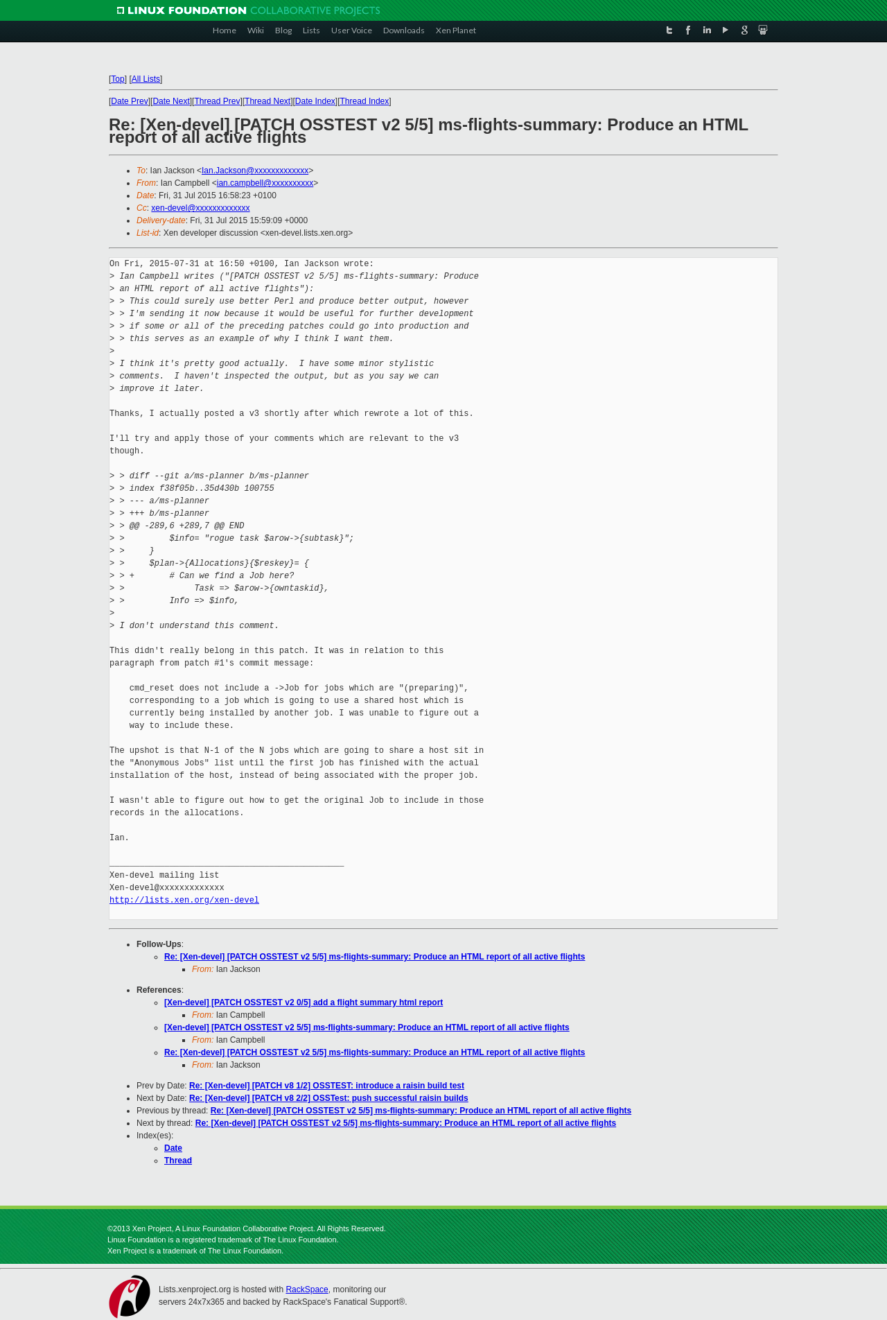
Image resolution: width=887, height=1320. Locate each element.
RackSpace (307, 1289)
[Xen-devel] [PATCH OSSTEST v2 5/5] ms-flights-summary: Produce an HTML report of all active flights (367, 1027)
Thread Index (364, 101)
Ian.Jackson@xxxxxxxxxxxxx (255, 170)
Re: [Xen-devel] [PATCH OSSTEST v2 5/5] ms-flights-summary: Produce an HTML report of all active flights (374, 957)
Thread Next (267, 101)
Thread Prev (217, 101)
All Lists (146, 79)
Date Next (170, 101)
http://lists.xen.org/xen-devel (184, 900)
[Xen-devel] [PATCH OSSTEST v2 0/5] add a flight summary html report (303, 1002)
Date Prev (129, 101)
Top (117, 79)
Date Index (315, 101)
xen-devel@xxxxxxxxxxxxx (200, 208)
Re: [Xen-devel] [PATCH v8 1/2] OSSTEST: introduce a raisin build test (326, 1086)
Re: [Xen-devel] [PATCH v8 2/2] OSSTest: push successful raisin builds (328, 1098)
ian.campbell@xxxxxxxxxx (265, 183)
